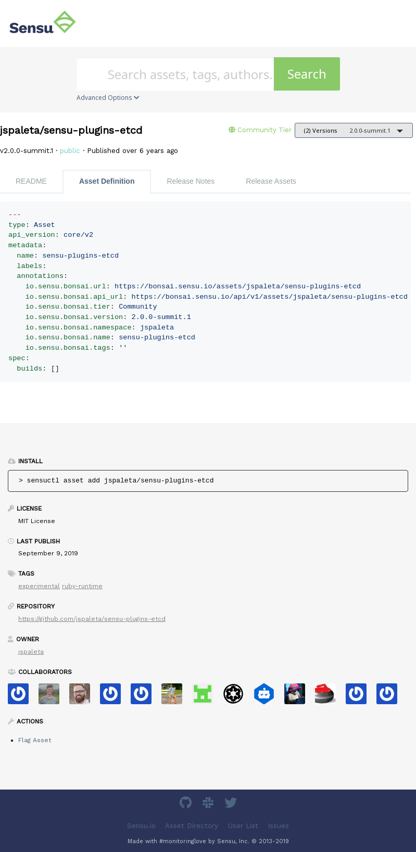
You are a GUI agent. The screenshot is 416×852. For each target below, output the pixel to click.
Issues (278, 826)
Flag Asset (34, 740)
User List (243, 826)
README (31, 181)
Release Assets (271, 181)
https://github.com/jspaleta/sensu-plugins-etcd (92, 618)
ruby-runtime (82, 586)
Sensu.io (141, 826)
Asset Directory (191, 826)
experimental (39, 586)
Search (306, 73)
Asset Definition (107, 181)
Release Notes (191, 181)
